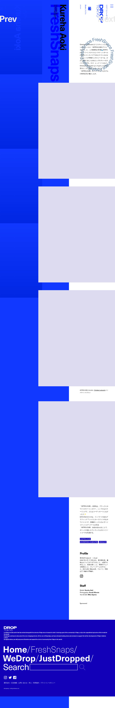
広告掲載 (14, 683)
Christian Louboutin (99, 390)
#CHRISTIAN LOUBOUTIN (88, 542)
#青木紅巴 (102, 542)
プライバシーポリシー (48, 683)
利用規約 (36, 683)
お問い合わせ (22, 683)
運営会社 (7, 683)
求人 (30, 683)
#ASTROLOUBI (85, 539)
